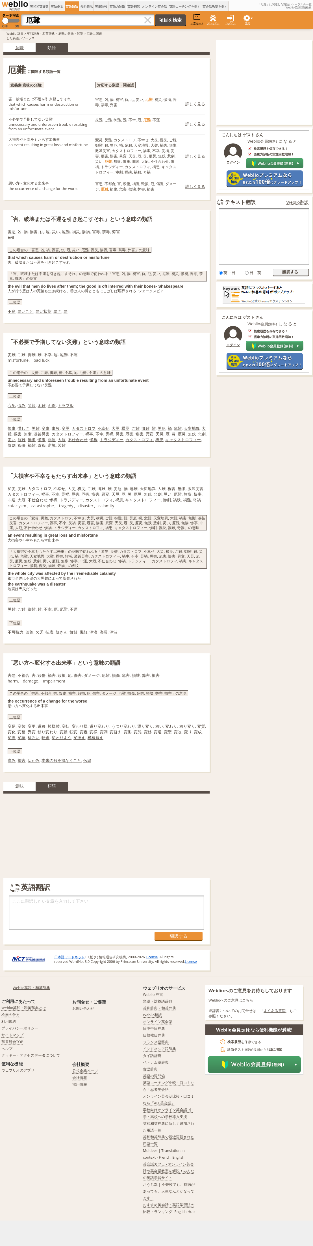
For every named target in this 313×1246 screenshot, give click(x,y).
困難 (41, 405)
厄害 (129, 434)
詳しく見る (195, 104)
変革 (21, 737)
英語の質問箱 (154, 1075)
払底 (49, 632)
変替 (21, 726)
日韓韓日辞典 (154, 1035)
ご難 (136, 428)
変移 (148, 731)
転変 (73, 731)
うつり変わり (123, 726)
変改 (178, 731)
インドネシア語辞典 (159, 1048)
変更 (32, 726)
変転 (65, 726)
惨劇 (12, 445)
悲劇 (202, 434)
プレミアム (213, 23)
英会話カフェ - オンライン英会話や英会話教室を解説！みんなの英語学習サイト (168, 1171)
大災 (115, 428)
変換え (79, 737)
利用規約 (8, 1021)
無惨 (32, 439)
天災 (160, 434)
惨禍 (93, 439)
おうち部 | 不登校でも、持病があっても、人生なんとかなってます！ (169, 1191)
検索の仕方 (10, 1014)
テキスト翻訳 (240, 202)
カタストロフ (83, 428)
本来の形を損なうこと (61, 760)
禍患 (159, 439)
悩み (21, 405)
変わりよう (61, 737)
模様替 (54, 726)
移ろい (34, 737)
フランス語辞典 (156, 1042)
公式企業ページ (85, 1070)
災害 (119, 434)
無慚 (28, 434)
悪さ (57, 311)
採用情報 (79, 1084)
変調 (104, 731)
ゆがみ (34, 760)
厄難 (21, 439)
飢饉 (73, 632)
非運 (52, 439)
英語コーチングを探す (184, 6)
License (152, 957)
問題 (32, 405)
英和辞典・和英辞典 (41, 33)
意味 (19, 47)
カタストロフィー (67, 434)
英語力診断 (117, 6)
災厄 (162, 428)
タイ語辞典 (152, 1055)
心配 (12, 405)
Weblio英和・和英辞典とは (23, 1007)
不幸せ (103, 428)
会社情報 (79, 1077)
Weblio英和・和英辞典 (31, 987)
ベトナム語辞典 (156, 1062)
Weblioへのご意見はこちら (230, 1000)
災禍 (109, 434)
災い (12, 439)
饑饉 (84, 632)
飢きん (62, 632)
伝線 (87, 760)
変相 (21, 731)
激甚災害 (41, 434)
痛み (12, 760)
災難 (36, 428)
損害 (21, 760)
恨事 (12, 428)
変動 (64, 731)
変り (188, 731)
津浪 (93, 632)
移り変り (187, 726)
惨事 (41, 439)
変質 (201, 726)
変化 (12, 731)
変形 (128, 731)
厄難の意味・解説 (70, 33)
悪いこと (25, 311)
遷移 (41, 726)
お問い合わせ (83, 1008)
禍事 (89, 434)
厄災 (182, 434)
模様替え (95, 737)
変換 (12, 737)
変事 (45, 428)
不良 (12, 311)
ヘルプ (6, 1048)
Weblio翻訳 (297, 202)
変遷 (158, 731)
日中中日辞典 (154, 1028)
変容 (84, 731)
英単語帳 (101, 6)
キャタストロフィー (183, 439)
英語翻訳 (133, 6)
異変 (149, 434)
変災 (65, 428)
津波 (114, 632)
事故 (56, 428)
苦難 (62, 445)
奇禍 (41, 445)
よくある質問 (275, 1010)
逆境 (52, 445)
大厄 (62, 439)
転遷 (45, 737)
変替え (115, 731)
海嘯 (104, 632)
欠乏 (40, 632)
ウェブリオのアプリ (17, 1070)
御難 (145, 428)
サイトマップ (12, 1034)
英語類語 (72, 6)
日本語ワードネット (69, 957)
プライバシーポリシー (19, 1028)
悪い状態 (43, 311)
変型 (168, 731)
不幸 (99, 434)
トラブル (65, 405)
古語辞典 (150, 1069)
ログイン (230, 23)
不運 (74, 609)
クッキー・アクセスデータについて (30, 1055)
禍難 (32, 445)
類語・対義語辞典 (157, 1001)
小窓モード (197, 19)
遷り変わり (99, 726)
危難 (178, 428)
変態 (138, 731)
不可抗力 (15, 632)
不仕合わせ (78, 439)
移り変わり (47, 731)
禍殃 (21, 445)
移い (159, 726)
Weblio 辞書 (14, 33)
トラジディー (111, 439)
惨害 (140, 434)
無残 (192, 434)
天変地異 (192, 428)
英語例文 (57, 6)
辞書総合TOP (12, 1041)
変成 (198, 731)
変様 (93, 731)
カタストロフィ (139, 439)
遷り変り (145, 726)
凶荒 (29, 632)
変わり (171, 726)
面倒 (52, 405)
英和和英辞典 (39, 6)
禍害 (17, 434)
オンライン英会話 (154, 6)
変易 (12, 726)
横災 (125, 428)
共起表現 (86, 6)
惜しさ (23, 428)
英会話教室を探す (215, 6)
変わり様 (80, 726)
